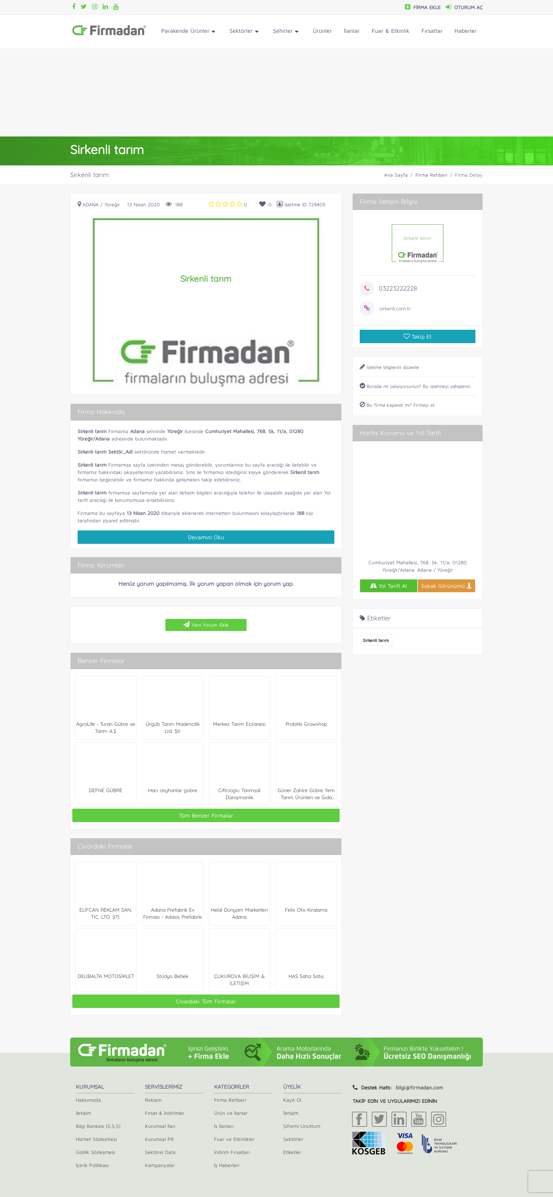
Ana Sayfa (396, 175)
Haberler (466, 31)
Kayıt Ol (292, 1100)
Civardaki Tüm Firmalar (206, 1001)
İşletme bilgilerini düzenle (389, 367)
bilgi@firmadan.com (419, 1087)
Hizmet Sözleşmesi (96, 1139)
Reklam (153, 1100)
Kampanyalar (160, 1165)
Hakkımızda (88, 1100)
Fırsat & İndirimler (164, 1113)
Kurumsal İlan (160, 1126)
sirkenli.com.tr (395, 308)
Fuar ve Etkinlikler (234, 1139)
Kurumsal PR (159, 1139)
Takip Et (417, 336)
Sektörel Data (160, 1152)
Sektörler (244, 32)
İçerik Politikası (92, 1165)
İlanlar (352, 31)
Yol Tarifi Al (388, 586)
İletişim (83, 1113)
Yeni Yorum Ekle (206, 624)
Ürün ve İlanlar (231, 1113)
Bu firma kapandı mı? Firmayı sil (397, 405)
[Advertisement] (276, 92)
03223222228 (398, 288)
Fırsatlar (432, 31)
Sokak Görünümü (446, 586)
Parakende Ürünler (188, 32)
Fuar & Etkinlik (390, 31)
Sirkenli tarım (376, 640)
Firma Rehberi (431, 175)
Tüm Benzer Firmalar (206, 815)
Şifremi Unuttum (301, 1126)
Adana (91, 204)
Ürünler (322, 31)
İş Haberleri (226, 1165)
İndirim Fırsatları (232, 1152)
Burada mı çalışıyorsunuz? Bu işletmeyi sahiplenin (415, 386)
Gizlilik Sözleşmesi (95, 1152)
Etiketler (292, 1152)
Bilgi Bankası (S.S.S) (98, 1126)
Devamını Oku (206, 537)
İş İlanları (223, 1126)
